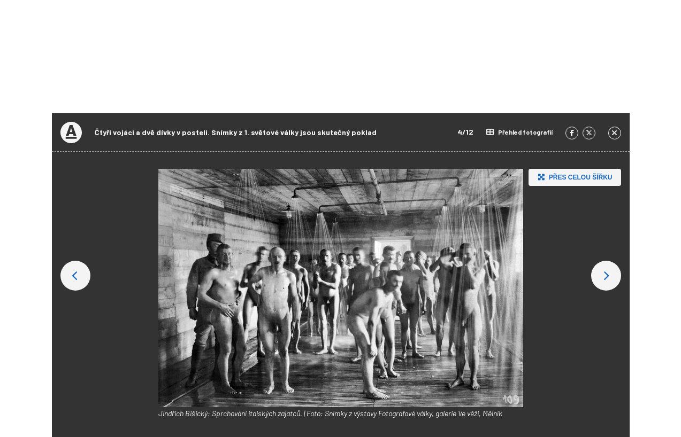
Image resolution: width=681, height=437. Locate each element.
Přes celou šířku (573, 177)
